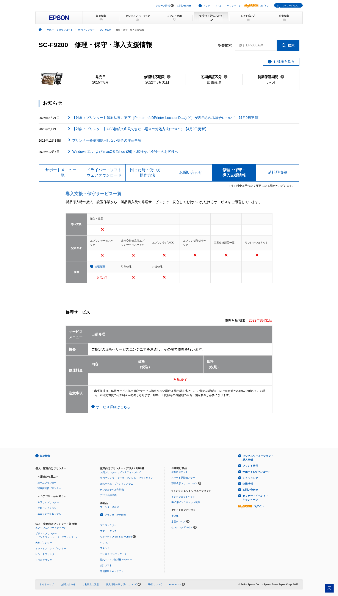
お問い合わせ (184, 5)
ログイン (256, 5)
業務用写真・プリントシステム (116, 483)
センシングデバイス (182, 527)
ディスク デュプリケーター (114, 554)
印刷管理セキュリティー (113, 571)
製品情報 (45, 455)
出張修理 (100, 266)
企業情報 (248, 483)
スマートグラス (108, 531)
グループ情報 (163, 5)
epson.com (175, 584)
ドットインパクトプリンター (50, 548)
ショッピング (250, 477)
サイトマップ (47, 584)
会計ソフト (106, 565)
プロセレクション (47, 508)
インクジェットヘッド (183, 496)
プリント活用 (250, 465)
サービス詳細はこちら (113, 407)
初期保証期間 (271, 77)
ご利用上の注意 (90, 584)
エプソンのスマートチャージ (50, 527)
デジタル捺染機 (108, 495)
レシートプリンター (46, 554)
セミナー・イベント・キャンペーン (222, 6)
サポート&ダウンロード (256, 471)
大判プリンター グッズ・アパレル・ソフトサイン (126, 478)
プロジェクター (108, 525)
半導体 (174, 515)
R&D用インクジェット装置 (185, 502)
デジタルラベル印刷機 (112, 489)
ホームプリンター (47, 482)
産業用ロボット (179, 472)
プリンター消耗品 (109, 507)
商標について (155, 584)
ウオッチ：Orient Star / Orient (116, 536)
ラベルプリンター (44, 560)
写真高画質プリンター (49, 488)
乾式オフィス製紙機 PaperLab (116, 559)
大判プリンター (43, 542)
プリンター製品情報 (115, 515)
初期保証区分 (214, 77)
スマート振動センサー (183, 477)
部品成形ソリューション (184, 483)
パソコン (105, 542)
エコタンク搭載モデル (49, 513)
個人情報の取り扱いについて (123, 584)
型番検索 (225, 45)
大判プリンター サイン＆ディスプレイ (120, 472)
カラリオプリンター (48, 502)
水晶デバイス (178, 521)
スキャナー (106, 548)
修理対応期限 (157, 77)
